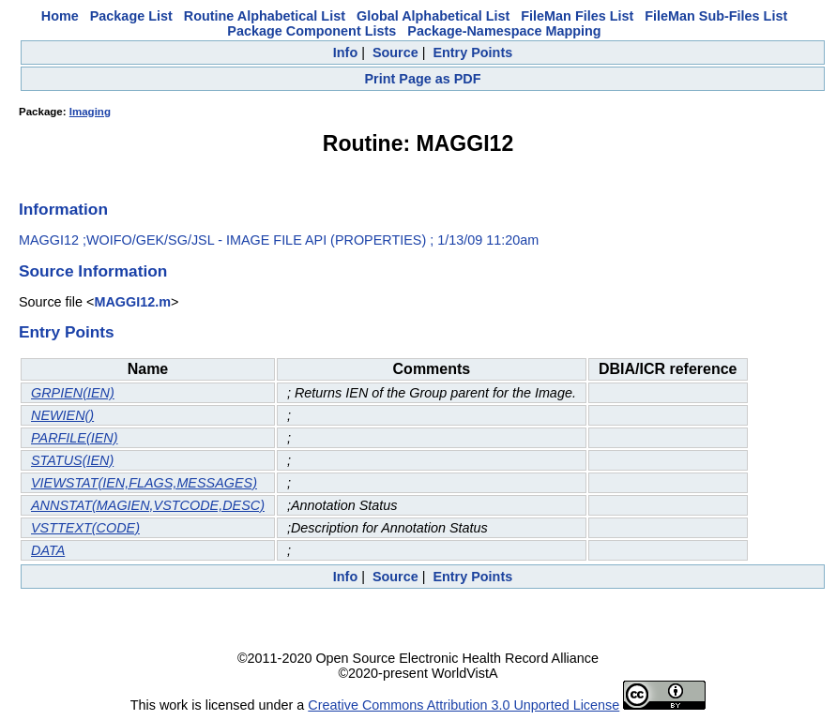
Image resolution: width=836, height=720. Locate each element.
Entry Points (472, 52)
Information (63, 209)
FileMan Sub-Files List (716, 15)
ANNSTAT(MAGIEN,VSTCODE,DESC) (148, 505)
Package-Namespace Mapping (503, 30)
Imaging (90, 111)
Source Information (93, 271)
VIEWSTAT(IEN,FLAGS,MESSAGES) (144, 482)
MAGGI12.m (132, 301)
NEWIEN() (62, 415)
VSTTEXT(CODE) (85, 527)
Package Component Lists (311, 30)
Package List (131, 15)
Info (345, 52)
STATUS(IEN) (72, 460)
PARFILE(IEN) (74, 437)
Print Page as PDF (423, 78)
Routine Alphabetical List (264, 15)
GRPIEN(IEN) (72, 392)
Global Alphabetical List (433, 15)
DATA (48, 550)
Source (395, 52)
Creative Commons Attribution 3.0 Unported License (463, 705)
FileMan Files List (577, 15)
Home (60, 15)
